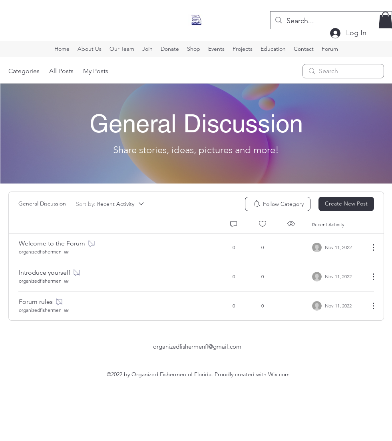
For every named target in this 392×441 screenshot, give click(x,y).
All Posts (61, 71)
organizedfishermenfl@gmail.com (197, 346)
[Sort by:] (110, 204)
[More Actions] (369, 247)
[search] (343, 71)
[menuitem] (277, 204)
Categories (24, 71)
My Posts (95, 71)
